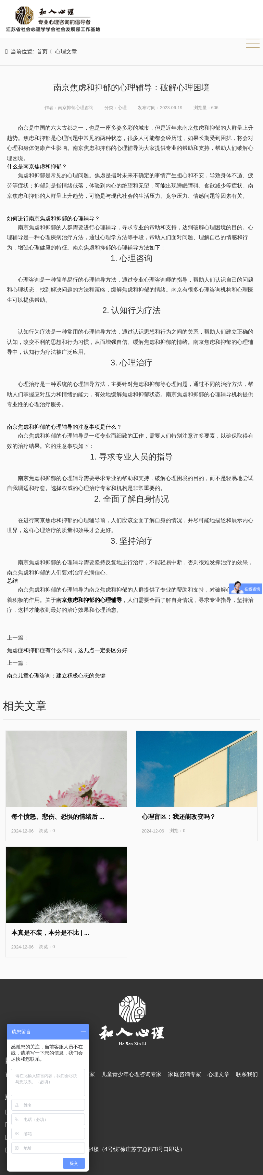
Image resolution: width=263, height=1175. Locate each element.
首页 (42, 51)
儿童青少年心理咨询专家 (131, 1074)
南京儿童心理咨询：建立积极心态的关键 (56, 676)
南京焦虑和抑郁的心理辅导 (89, 600)
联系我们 (247, 1074)
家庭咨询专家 (184, 1074)
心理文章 (66, 51)
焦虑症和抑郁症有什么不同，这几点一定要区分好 (67, 650)
